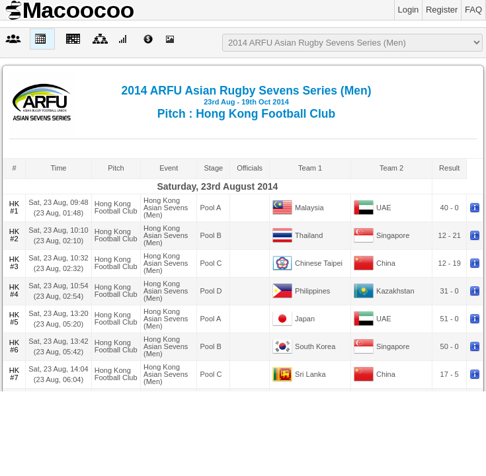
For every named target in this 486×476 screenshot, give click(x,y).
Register (442, 10)
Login (408, 10)
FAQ (473, 10)
